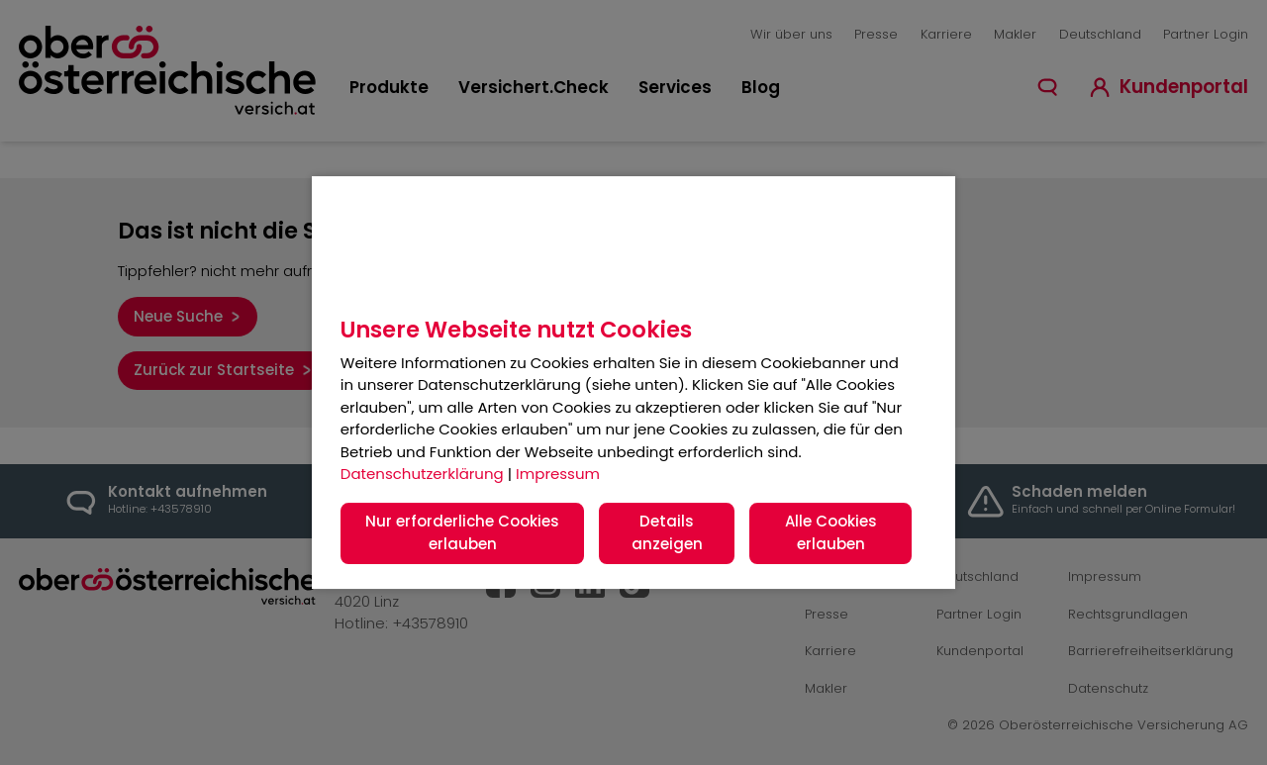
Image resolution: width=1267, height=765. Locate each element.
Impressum (558, 473)
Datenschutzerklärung (422, 473)
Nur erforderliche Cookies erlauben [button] (462, 532)
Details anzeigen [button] (667, 532)
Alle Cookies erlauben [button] (831, 532)
